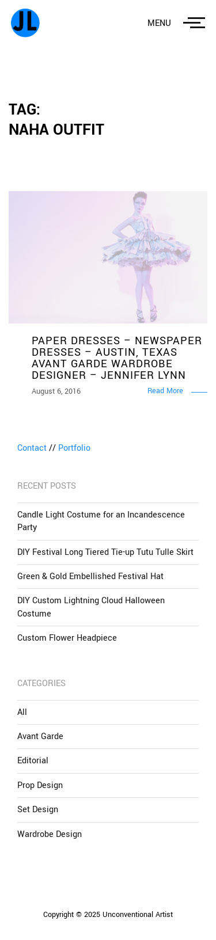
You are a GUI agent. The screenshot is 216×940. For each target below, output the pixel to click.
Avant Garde (40, 736)
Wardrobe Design (49, 834)
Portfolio (74, 448)
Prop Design (40, 785)
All (22, 712)
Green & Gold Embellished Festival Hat (90, 576)
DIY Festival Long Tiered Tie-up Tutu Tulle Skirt (105, 552)
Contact (32, 448)
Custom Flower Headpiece (67, 638)
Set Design (37, 810)
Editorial (32, 761)
